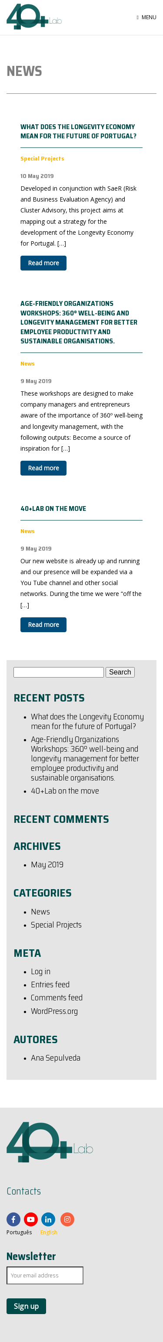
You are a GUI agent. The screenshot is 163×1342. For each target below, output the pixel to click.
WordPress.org (54, 1011)
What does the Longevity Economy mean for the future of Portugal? (78, 131)
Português (19, 1232)
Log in (40, 972)
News (40, 912)
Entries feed (50, 985)
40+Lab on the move (53, 508)
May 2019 (47, 865)
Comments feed (57, 998)
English (48, 1232)
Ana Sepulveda (55, 1058)
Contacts (24, 1191)
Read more (43, 263)
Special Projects (56, 925)
